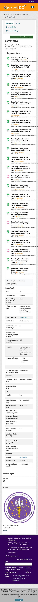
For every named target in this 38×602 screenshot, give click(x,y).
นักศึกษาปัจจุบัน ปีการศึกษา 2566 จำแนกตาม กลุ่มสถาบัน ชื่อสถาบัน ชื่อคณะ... (20, 141)
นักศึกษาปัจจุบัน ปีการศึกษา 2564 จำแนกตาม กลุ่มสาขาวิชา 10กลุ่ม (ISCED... (19, 205)
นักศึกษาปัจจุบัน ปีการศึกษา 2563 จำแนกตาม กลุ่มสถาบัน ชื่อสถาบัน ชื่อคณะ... (20, 233)
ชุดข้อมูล (9, 23)
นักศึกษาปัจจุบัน (10, 17)
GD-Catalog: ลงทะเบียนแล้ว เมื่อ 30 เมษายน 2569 (21, 37)
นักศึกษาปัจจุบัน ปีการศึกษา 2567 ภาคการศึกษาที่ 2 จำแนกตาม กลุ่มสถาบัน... (21, 121)
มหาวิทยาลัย (20, 281)
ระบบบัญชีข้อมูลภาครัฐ (19, 576)
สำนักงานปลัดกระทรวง (21, 15)
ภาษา (6, 562)
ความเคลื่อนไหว (11, 27)
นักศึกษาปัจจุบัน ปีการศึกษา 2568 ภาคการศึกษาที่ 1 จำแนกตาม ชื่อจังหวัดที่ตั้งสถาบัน (21, 85)
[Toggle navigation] (32, 7)
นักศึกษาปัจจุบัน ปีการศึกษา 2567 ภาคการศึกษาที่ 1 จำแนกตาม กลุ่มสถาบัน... (21, 103)
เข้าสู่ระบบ (31, 1)
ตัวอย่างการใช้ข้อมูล (12, 31)
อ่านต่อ (5, 531)
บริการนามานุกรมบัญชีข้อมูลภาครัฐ (19, 580)
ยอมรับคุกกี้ (19, 600)
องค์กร (10, 15)
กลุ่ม (18, 23)
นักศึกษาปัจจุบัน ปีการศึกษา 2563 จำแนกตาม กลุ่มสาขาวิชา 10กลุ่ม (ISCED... (19, 261)
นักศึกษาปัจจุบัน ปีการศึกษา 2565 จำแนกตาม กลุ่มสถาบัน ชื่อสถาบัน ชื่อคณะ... (20, 159)
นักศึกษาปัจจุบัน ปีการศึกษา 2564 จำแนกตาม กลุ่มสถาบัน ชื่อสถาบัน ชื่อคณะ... (20, 187)
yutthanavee (23, 457)
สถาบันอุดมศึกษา (11, 284)
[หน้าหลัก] (4, 15)
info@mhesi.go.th (25, 317)
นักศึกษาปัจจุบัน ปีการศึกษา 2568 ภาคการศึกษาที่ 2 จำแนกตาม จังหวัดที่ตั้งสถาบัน (21, 67)
